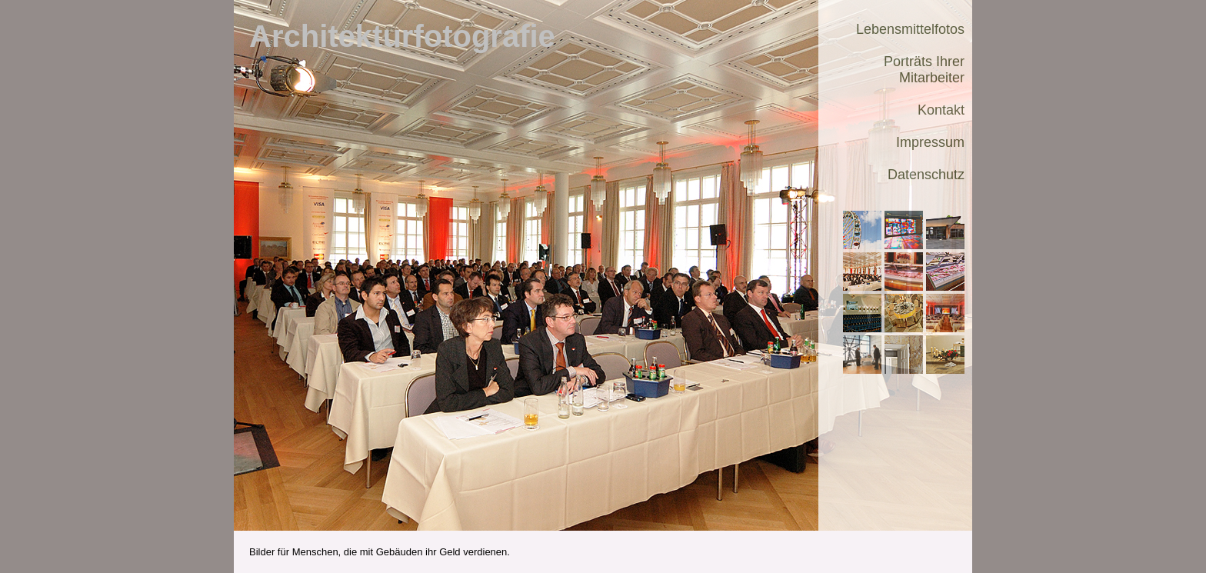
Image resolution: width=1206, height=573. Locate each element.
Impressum (930, 142)
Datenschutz (926, 174)
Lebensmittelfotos (910, 29)
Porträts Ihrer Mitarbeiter (924, 69)
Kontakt (941, 110)
